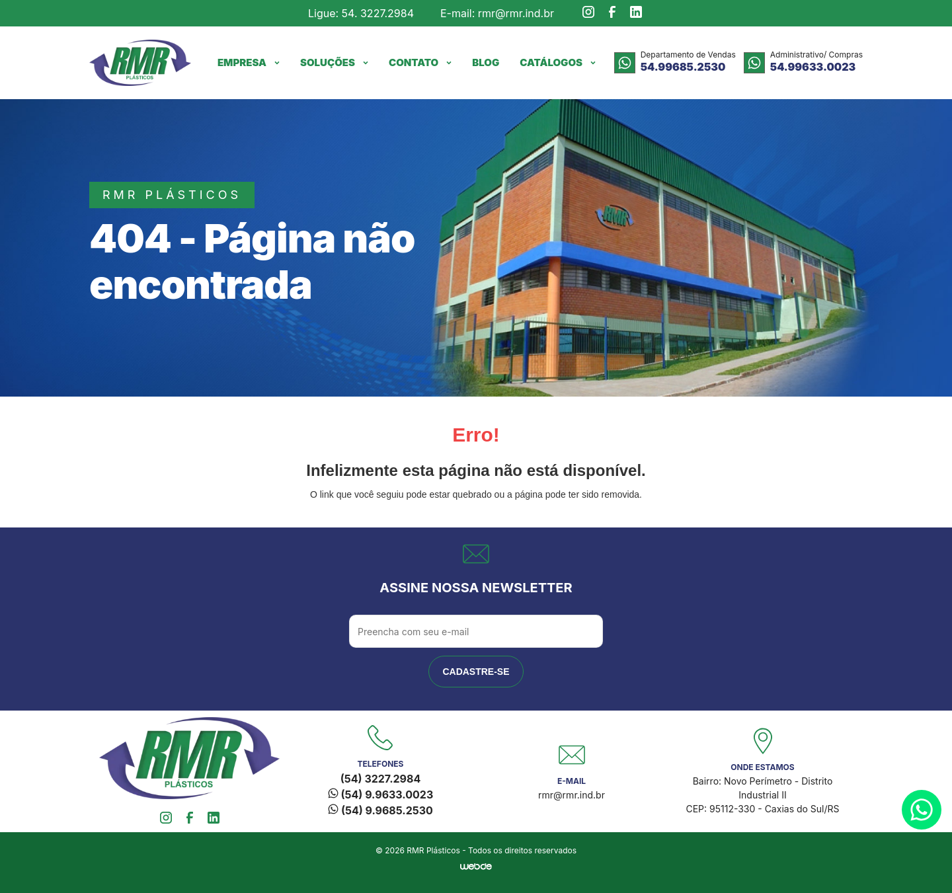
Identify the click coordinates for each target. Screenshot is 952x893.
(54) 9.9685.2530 (380, 810)
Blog (485, 62)
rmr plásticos (171, 195)
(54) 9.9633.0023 (380, 794)
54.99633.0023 (812, 66)
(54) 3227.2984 (380, 778)
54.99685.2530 (683, 66)
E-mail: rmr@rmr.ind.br (497, 13)
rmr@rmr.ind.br (571, 794)
